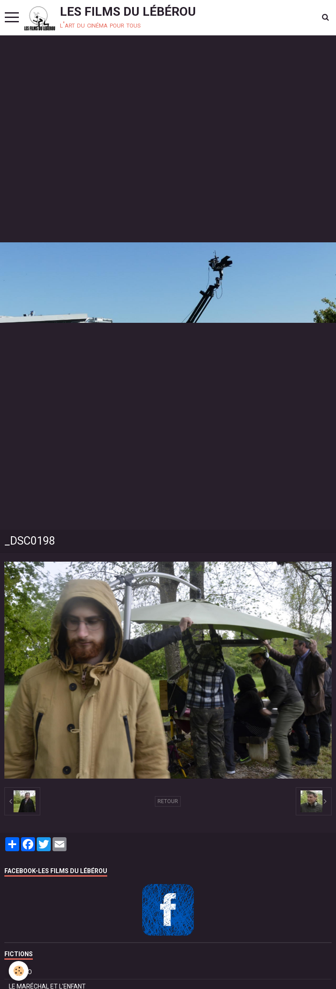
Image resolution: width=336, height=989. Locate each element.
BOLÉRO (20, 971)
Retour (168, 801)
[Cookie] (18, 971)
